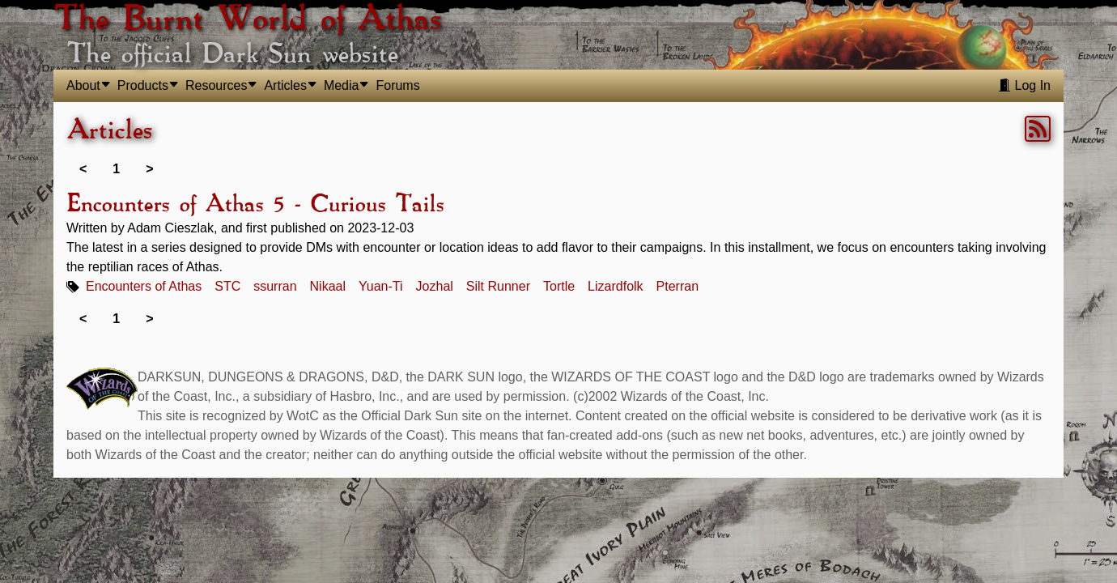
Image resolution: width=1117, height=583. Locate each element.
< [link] (83, 169)
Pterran (677, 286)
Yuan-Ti (381, 286)
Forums (397, 85)
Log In (1024, 85)
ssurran (274, 286)
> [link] (149, 169)
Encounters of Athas (144, 286)
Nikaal (328, 286)
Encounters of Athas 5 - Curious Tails (255, 205)
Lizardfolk (615, 286)
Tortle (559, 286)
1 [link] (116, 169)
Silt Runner (498, 286)
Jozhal (434, 286)
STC (227, 286)
